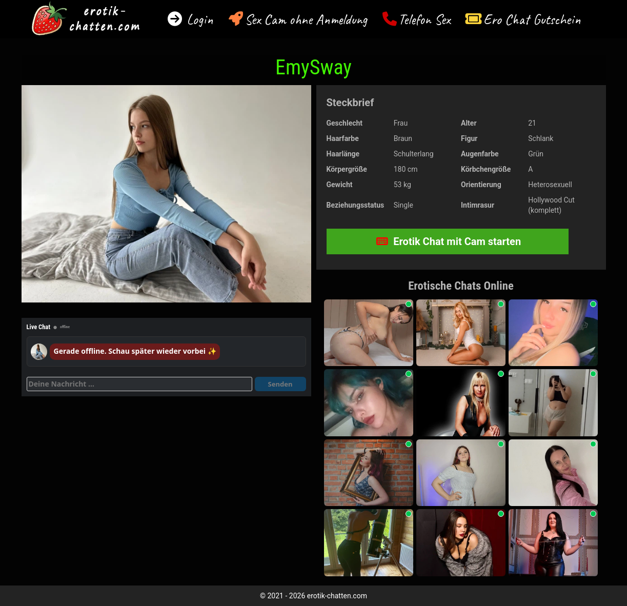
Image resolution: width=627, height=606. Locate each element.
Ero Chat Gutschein (532, 19)
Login (198, 19)
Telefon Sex (424, 19)
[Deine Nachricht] (139, 384)
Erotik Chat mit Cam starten (448, 241)
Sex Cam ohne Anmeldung (306, 19)
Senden (280, 384)
